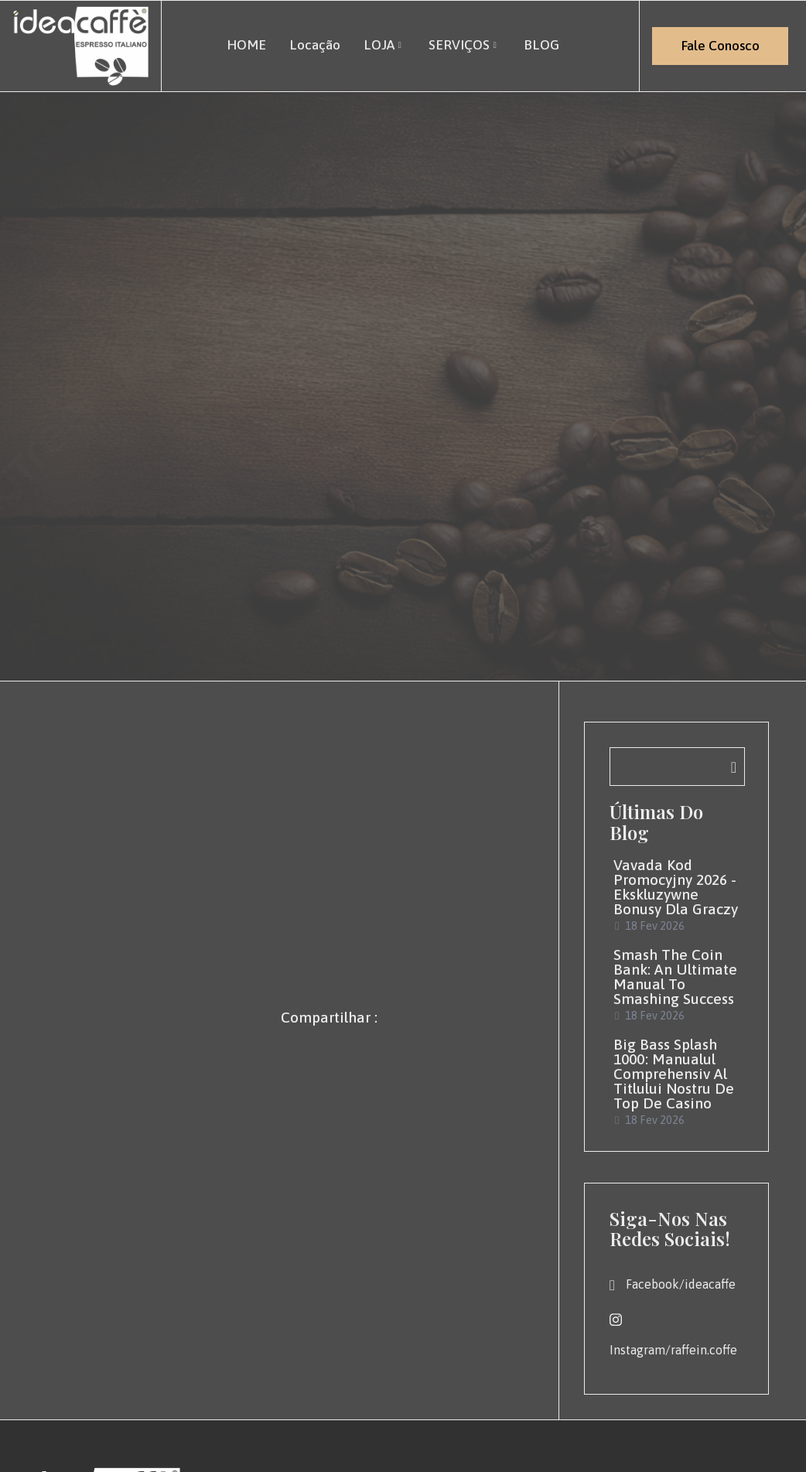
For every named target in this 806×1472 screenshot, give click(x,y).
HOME (245, 44)
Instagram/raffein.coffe (673, 1334)
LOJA (384, 44)
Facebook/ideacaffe (673, 1285)
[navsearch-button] (677, 766)
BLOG (541, 44)
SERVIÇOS (464, 44)
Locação (314, 44)
